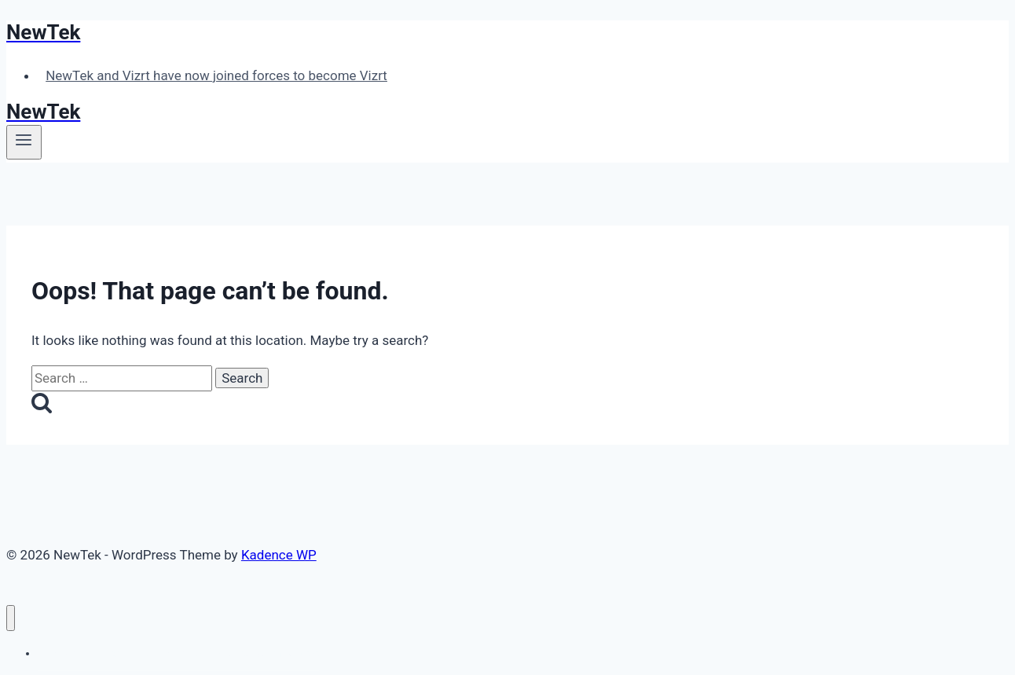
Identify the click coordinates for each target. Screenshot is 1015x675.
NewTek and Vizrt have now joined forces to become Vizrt (216, 75)
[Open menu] (24, 142)
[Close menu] (10, 618)
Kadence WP (279, 555)
